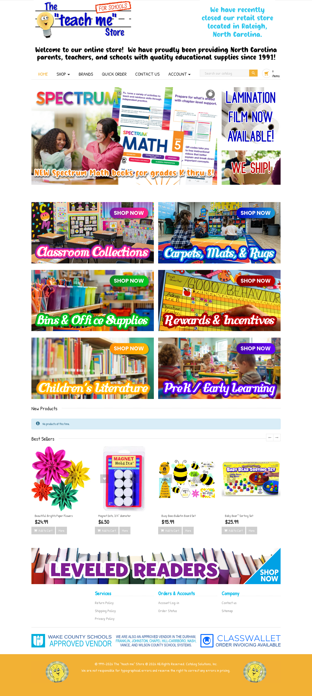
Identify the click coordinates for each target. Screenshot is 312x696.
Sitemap (227, 610)
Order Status (167, 610)
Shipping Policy (105, 610)
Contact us (229, 602)
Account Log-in (168, 602)
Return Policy (104, 602)
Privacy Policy (105, 618)
